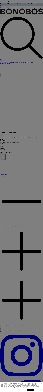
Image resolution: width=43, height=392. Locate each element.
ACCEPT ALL (30, 389)
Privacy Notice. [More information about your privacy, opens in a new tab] (22, 387)
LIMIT (38, 389)
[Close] (41, 383)
